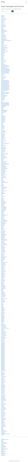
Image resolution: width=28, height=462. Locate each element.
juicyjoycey (2, 383)
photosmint (2, 20)
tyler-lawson (3, 444)
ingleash (2, 133)
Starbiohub (2, 336)
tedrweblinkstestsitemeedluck (5, 71)
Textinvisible (3, 280)
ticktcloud (2, 44)
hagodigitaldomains (4, 95)
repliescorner (3, 16)
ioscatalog (2, 115)
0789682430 (3, 350)
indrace (2, 101)
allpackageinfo (3, 172)
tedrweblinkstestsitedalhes (5, 102)
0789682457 (3, 365)
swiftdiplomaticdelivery (4, 153)
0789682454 (3, 362)
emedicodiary (3, 203)
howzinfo (2, 382)
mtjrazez (2, 109)
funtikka (2, 189)
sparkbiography (3, 266)
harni (2, 197)
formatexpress (3, 170)
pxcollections (3, 219)
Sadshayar (2, 238)
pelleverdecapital (3, 442)
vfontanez (2, 54)
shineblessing (3, 122)
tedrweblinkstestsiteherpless (5, 84)
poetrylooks (3, 384)
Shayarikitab (3, 236)
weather (2, 191)
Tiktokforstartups (3, 60)
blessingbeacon (3, 338)
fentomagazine (3, 24)
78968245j (2, 319)
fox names (2, 128)
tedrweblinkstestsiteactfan (5, 68)
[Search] (12, 11)
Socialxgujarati (3, 279)
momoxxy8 (2, 454)
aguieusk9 (2, 41)
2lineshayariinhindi (4, 404)
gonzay (2, 428)
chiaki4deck (2, 391)
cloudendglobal (3, 106)
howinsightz (3, 395)
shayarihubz (3, 412)
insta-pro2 (2, 299)
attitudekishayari (3, 399)
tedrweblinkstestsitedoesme (5, 92)
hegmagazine (3, 397)
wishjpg (2, 186)
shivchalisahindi (3, 26)
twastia (2, 217)
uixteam (2, 152)
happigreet (2, 32)
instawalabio (3, 291)
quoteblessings (3, 235)
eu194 (2, 114)
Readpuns (2, 159)
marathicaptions (3, 295)
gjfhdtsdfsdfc (3, 312)
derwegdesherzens (4, 52)
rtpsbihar (2, 17)
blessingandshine (3, 413)
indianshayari (3, 257)
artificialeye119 (3, 37)
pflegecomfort (3, 455)
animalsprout (3, 249)
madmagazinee (3, 381)
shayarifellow (3, 287)
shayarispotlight (3, 394)
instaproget (2, 173)
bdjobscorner (3, 150)
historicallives (3, 232)
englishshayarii (3, 330)
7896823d (2, 314)
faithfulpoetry (3, 292)
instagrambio (3, 118)
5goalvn (2, 440)
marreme (2, 142)
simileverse (2, 388)
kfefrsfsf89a (3, 310)
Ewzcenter (2, 56)
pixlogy (2, 160)
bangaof (2, 91)
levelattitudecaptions (4, 31)
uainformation (3, 196)
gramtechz (2, 434)
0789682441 (3, 351)
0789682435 (3, 345)
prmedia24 (2, 198)
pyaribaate (2, 324)
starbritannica (3, 224)
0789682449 (3, 357)
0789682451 (3, 359)
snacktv (2, 227)
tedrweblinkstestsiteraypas (5, 88)
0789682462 (3, 369)
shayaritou (2, 216)
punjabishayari (3, 164)
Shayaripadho (3, 156)
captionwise (3, 212)
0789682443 (3, 353)
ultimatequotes (3, 210)
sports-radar (3, 176)
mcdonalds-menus (3, 30)
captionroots (3, 372)
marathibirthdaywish (4, 244)
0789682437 (3, 347)
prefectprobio (3, 119)
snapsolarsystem (3, 209)
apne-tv (2, 305)
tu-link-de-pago (3, 137)
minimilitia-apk (3, 181)
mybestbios (2, 377)
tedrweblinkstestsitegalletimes (5, 69)
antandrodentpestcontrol (4, 439)
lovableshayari (3, 331)
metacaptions (3, 415)
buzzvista (2, 260)
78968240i (2, 318)
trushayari (2, 272)
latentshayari (3, 155)
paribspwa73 (3, 48)
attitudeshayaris (3, 167)
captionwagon (3, 134)
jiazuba (2, 108)
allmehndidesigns (3, 166)
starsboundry (3, 230)
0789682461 (3, 368)
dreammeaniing (3, 426)
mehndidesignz (3, 145)
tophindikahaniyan (4, 201)
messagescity (3, 340)
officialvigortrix (3, 49)
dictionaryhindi (3, 22)
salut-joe (2, 441)
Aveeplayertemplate (4, 157)
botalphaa (2, 27)
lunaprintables (3, 334)
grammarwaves (3, 132)
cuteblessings (3, 237)
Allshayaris (2, 248)
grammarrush (3, 270)
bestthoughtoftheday (4, 168)
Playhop (2, 429)
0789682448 (3, 356)
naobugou (2, 78)
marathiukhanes (3, 276)
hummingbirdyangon (4, 110)
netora (2, 178)
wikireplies (2, 15)
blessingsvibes (3, 36)
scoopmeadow (3, 407)
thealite (2, 427)
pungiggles (2, 373)
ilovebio (2, 306)
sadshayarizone (3, 273)
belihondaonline (3, 148)
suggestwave (3, 406)
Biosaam (2, 245)
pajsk (2, 129)
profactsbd (2, 211)
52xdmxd (2, 154)
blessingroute (3, 258)
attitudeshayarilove (4, 221)
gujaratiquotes (3, 294)
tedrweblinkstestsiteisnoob (5, 104)
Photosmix (2, 233)
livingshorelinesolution (4, 448)
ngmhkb (2, 311)
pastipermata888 (3, 116)
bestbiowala (3, 274)
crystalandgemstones (4, 443)
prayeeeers (2, 414)
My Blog (3, 1)
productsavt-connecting (4, 50)
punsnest (2, 420)
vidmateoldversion (3, 190)
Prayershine (3, 99)
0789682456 (3, 364)
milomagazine (3, 268)
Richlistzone (3, 121)
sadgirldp (2, 188)
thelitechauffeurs (3, 288)
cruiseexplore (3, 127)
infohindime (3, 218)
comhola (2, 438)
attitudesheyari (3, 387)
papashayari (3, 33)
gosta (2, 194)
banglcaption (3, 285)
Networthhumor (3, 120)
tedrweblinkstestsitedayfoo (5, 103)
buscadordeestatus (4, 19)
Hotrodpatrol (3, 61)
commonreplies (3, 77)
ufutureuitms (3, 389)
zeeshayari (2, 378)
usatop (2, 304)
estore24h (2, 79)
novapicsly (2, 339)
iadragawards (3, 228)
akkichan (2, 146)
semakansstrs (3, 425)
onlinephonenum (3, 451)
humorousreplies (3, 76)
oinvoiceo (2, 450)
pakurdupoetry (3, 202)
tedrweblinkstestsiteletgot (5, 86)
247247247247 (3, 370)
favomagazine (3, 396)
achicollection (3, 379)
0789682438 (3, 348)
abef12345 (2, 107)
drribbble (2, 53)
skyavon (2, 417)
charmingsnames (3, 376)
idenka (2, 179)
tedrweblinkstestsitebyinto (5, 65)
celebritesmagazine (4, 262)
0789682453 (3, 361)
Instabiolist (2, 254)
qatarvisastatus (3, 171)
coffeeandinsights (3, 39)
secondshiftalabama (4, 45)
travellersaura (3, 390)
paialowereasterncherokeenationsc (6, 40)
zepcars (2, 229)
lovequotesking (3, 206)
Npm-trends (3, 63)
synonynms (2, 403)
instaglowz (2, 411)
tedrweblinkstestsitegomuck (5, 66)
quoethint (2, 308)
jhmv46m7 (2, 313)
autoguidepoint (3, 422)
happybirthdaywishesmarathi (5, 433)
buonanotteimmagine (4, 220)
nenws (2, 195)
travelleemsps (3, 398)
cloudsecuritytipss (3, 335)
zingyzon (2, 375)
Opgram (2, 241)
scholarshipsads (3, 18)
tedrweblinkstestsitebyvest (5, 83)
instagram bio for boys (4, 214)
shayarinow (2, 117)
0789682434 (3, 344)
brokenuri (2, 447)
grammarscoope (3, 337)
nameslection (3, 55)
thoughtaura (3, 326)
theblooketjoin (3, 169)
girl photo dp (3, 193)
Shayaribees (3, 242)
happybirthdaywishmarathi (5, 163)
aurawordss (2, 410)
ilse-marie (2, 73)
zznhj (2, 113)
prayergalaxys (3, 419)
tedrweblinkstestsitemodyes (5, 87)
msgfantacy (2, 281)
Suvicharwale (3, 240)
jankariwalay (3, 222)
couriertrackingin (3, 327)
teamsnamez (3, 263)
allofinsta (2, 184)
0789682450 (3, 358)
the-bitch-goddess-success (5, 143)
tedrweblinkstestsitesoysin (5, 105)
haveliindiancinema (4, 67)
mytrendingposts (3, 35)
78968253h (2, 317)
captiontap (2, 423)
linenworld (2, 225)
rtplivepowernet (3, 147)
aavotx (2, 183)
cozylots (2, 144)
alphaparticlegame (4, 177)
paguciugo (2, 452)
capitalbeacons (3, 385)
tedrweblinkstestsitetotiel (4, 93)
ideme (2, 75)
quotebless (2, 307)
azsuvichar (2, 205)
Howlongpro (3, 158)
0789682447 (3, 355)
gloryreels (2, 126)
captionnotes (3, 97)
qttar (2, 100)
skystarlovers (3, 409)
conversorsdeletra (3, 332)
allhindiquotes (3, 165)
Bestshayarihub (3, 243)
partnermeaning (3, 271)
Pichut (2, 371)
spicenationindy (3, 64)
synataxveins (3, 250)
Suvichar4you (3, 386)
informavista (3, 253)
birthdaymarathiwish (4, 298)
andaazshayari (3, 125)
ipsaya (2, 261)
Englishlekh (2, 246)
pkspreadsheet (3, 151)
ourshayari (2, 323)
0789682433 (3, 343)
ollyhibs (2, 140)
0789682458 (3, 366)
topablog (2, 199)
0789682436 (3, 346)
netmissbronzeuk (3, 139)
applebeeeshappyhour (4, 182)
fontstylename (3, 296)
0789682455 (3, 363)
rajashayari (2, 185)
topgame (2, 180)
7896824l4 (2, 321)
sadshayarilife (3, 432)
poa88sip (2, 43)
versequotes (3, 135)
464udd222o (3, 309)
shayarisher (2, 283)
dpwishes (2, 284)
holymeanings (3, 333)
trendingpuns (3, 424)
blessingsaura (3, 416)
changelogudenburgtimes (5, 80)
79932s (2, 62)
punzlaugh (2, 421)
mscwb (2, 28)
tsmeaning (2, 402)
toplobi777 (2, 42)
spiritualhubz (3, 29)
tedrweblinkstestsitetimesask (5, 89)
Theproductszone (3, 207)
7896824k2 (2, 320)
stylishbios (2, 275)
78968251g (2, 316)
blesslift (2, 255)
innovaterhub (3, 130)
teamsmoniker (3, 131)
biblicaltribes (3, 74)
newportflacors (3, 449)
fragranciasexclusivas (4, 38)
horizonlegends (3, 223)
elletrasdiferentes (3, 256)
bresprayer (2, 259)
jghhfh (2, 322)
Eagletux (2, 58)
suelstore (2, 112)
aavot (2, 297)
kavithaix (2, 278)
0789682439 (3, 349)
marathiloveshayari (4, 161)
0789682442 (3, 352)
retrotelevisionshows (4, 90)
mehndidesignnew (3, 234)
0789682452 (3, 360)
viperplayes (2, 269)
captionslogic (3, 215)
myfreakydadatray (3, 96)
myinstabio (2, 204)
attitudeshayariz (3, 286)
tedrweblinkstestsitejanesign (5, 70)
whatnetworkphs (3, 25)
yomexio (2, 282)
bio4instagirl (3, 293)
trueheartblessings (4, 408)
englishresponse (3, 400)
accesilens (2, 94)
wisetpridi (2, 138)
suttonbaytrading (3, 453)
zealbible (2, 267)
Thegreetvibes (3, 247)
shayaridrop (3, 374)
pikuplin (2, 401)
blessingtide (3, 342)
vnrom (2, 23)
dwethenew (2, 51)
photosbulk (2, 192)
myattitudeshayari (3, 325)
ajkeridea (2, 289)
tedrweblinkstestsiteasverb (5, 82)
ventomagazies (3, 231)
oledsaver (2, 329)
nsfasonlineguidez (3, 208)
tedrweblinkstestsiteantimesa (5, 81)
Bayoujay (2, 57)
